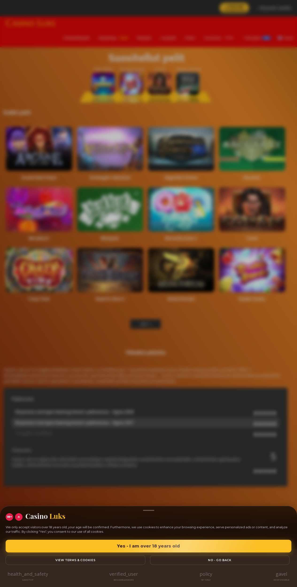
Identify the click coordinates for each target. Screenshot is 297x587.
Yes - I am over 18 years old (148, 546)
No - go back (219, 560)
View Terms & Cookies (75, 560)
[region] (148, 293)
